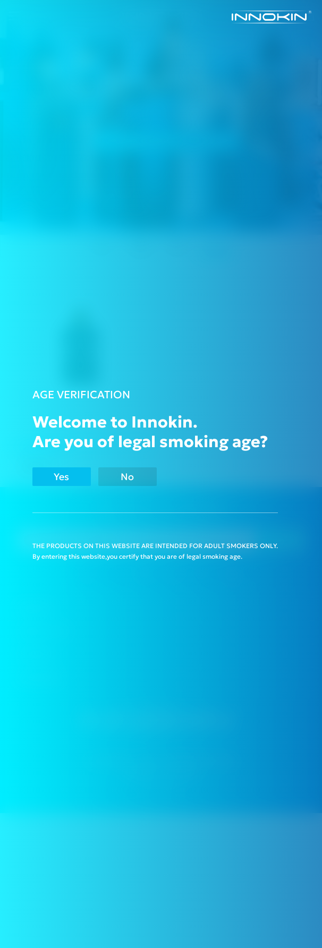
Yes (61, 477)
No (127, 477)
